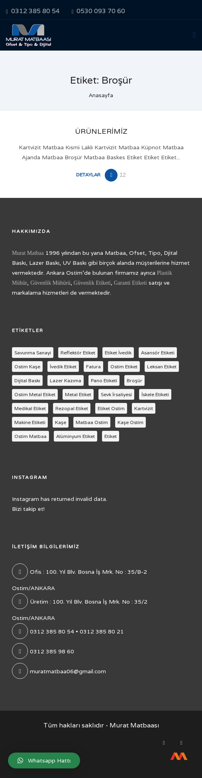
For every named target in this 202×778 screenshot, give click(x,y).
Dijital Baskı (27, 380)
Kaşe (60, 422)
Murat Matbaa (28, 253)
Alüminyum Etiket (75, 436)
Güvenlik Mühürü (50, 283)
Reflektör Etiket (78, 353)
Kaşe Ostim (130, 422)
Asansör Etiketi (158, 353)
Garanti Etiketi (130, 283)
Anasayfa (101, 95)
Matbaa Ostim (92, 422)
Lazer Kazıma (65, 380)
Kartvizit (143, 408)
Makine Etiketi (29, 422)
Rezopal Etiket (71, 408)
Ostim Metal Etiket (34, 394)
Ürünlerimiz (101, 131)
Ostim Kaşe (27, 366)
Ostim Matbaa (30, 436)
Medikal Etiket (30, 408)
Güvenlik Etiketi (92, 283)
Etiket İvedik (118, 353)
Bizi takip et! (28, 508)
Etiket (110, 436)
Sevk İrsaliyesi (116, 394)
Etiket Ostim (111, 408)
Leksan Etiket (162, 366)
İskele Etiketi (155, 394)
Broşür (134, 380)
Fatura (93, 366)
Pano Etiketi (104, 380)
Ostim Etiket (123, 366)
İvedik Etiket (63, 366)
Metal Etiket (78, 394)
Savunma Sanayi (32, 353)
